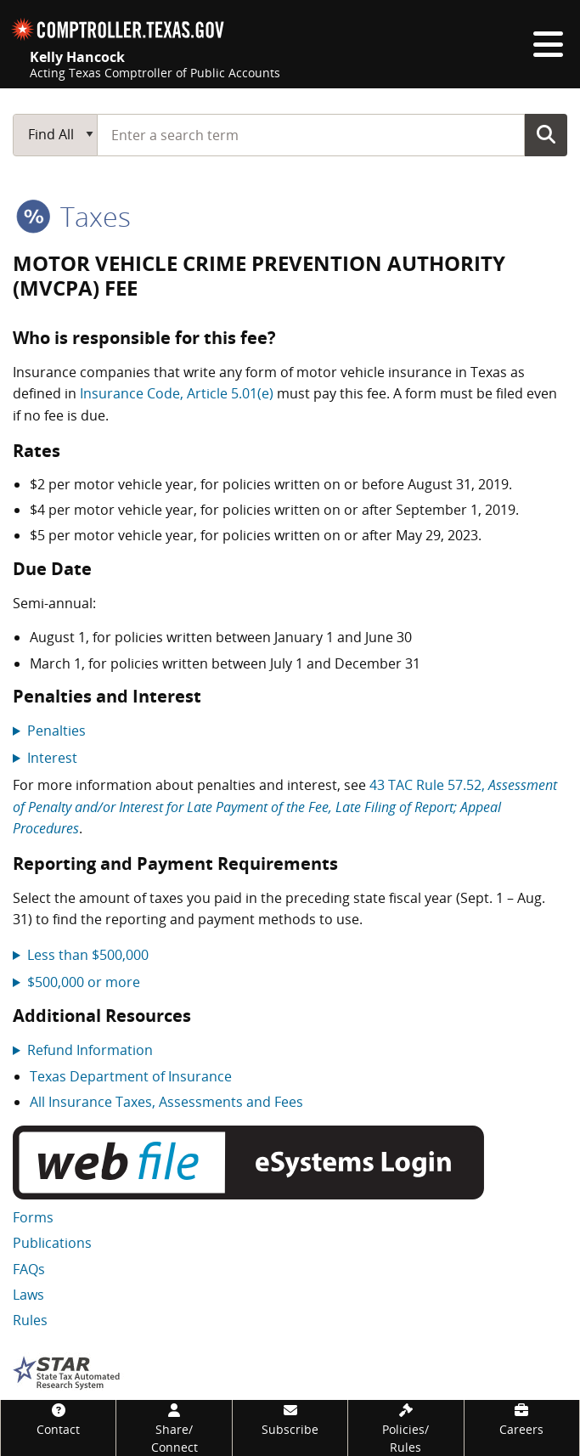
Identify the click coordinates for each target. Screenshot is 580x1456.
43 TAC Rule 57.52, (285, 807)
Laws (28, 1294)
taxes (73, 216)
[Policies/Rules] (405, 1428)
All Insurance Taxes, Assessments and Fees (166, 1101)
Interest (52, 757)
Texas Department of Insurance (131, 1076)
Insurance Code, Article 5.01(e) (176, 393)
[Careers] (522, 1419)
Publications (52, 1242)
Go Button (546, 134)
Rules (30, 1320)
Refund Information (90, 1050)
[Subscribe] (290, 1419)
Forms (33, 1217)
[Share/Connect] (173, 1428)
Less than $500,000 (88, 954)
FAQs (29, 1269)
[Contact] (58, 1419)
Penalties (56, 730)
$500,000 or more (83, 982)
